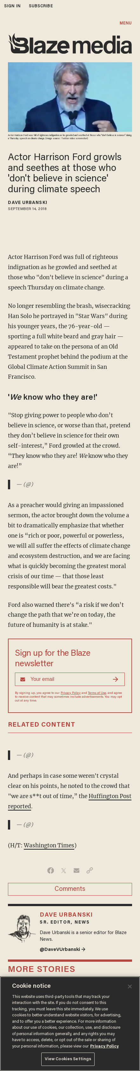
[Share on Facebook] (50, 870)
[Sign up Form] (70, 679)
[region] (70, 1023)
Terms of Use (97, 693)
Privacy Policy (71, 693)
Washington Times (49, 845)
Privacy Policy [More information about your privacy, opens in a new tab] (104, 1046)
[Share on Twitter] (63, 870)
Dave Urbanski (27, 203)
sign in (12, 6)
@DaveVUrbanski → (62, 949)
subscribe (41, 6)
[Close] (130, 986)
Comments (70, 889)
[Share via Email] (76, 870)
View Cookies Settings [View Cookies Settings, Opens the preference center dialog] (68, 1059)
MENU (126, 23)
